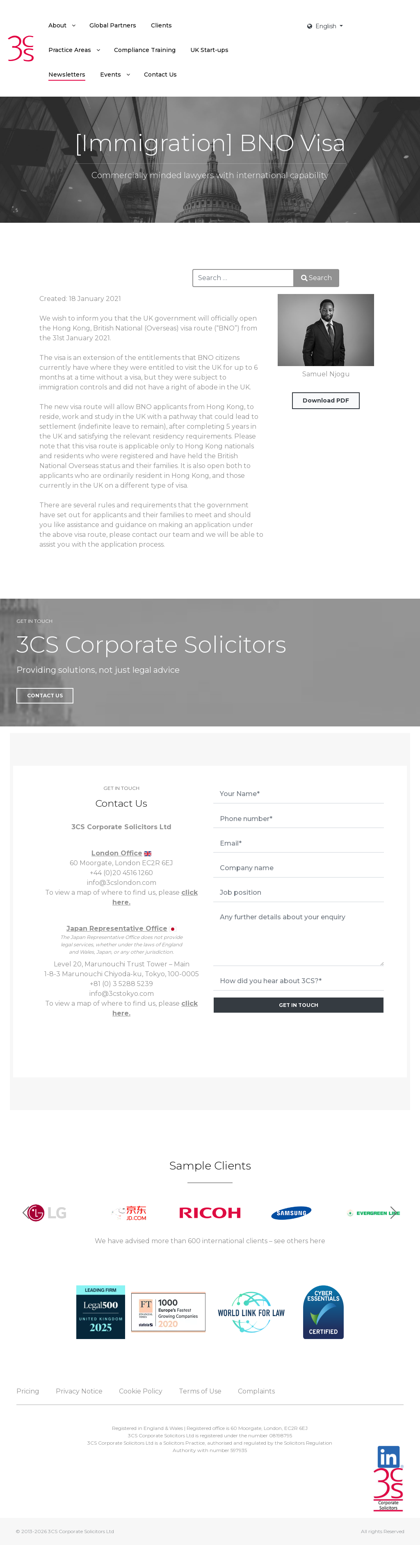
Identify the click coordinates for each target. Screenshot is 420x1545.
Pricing (27, 1391)
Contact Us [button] (45, 695)
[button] (394, 1212)
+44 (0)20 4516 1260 (121, 873)
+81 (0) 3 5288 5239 (121, 984)
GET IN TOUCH (298, 1005)
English (322, 26)
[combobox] (243, 278)
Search (316, 278)
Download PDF (326, 400)
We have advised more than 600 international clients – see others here (210, 1241)
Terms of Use (200, 1391)
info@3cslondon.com (121, 883)
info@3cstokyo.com (121, 994)
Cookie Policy (140, 1391)
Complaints (256, 1391)
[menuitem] (61, 25)
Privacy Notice (79, 1391)
